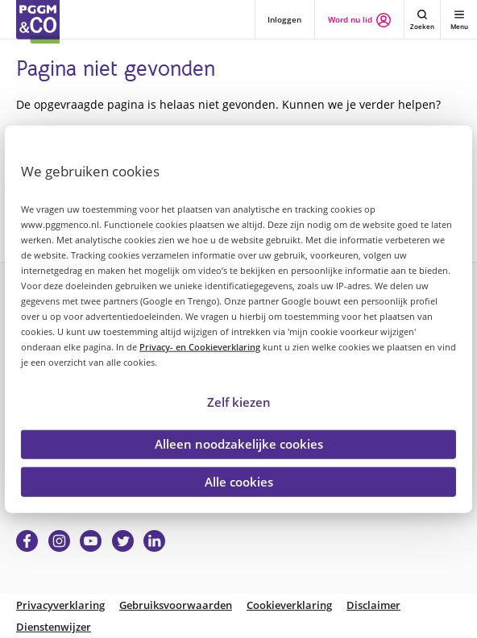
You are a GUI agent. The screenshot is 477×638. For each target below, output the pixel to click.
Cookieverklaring (289, 605)
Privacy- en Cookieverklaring (199, 347)
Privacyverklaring (60, 605)
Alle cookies (239, 481)
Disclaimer (373, 605)
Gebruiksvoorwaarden (175, 605)
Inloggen (284, 19)
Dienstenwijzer (53, 627)
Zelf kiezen (239, 402)
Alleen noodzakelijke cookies (239, 444)
